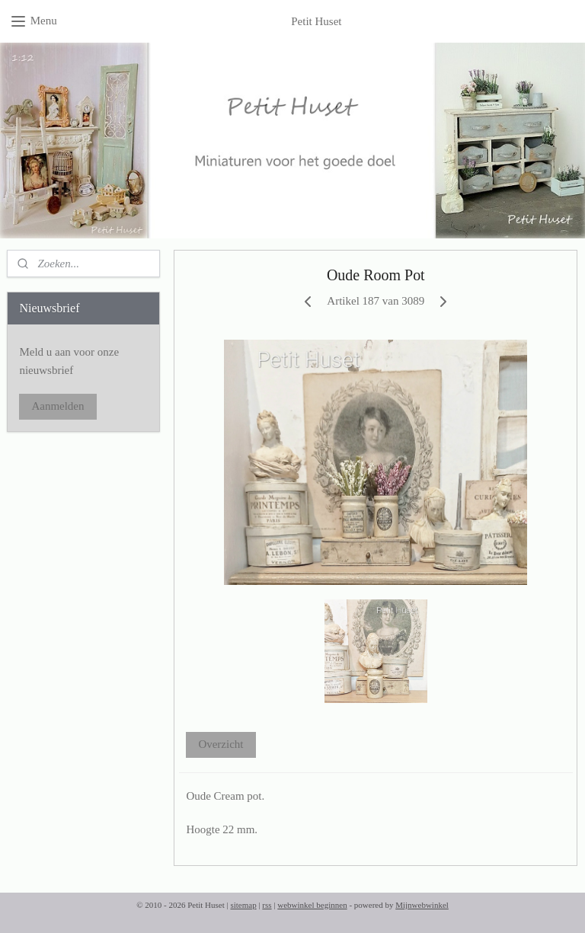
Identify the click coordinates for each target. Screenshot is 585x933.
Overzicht (221, 744)
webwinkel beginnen (312, 904)
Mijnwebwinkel (422, 904)
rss (266, 904)
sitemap (243, 904)
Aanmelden (57, 406)
